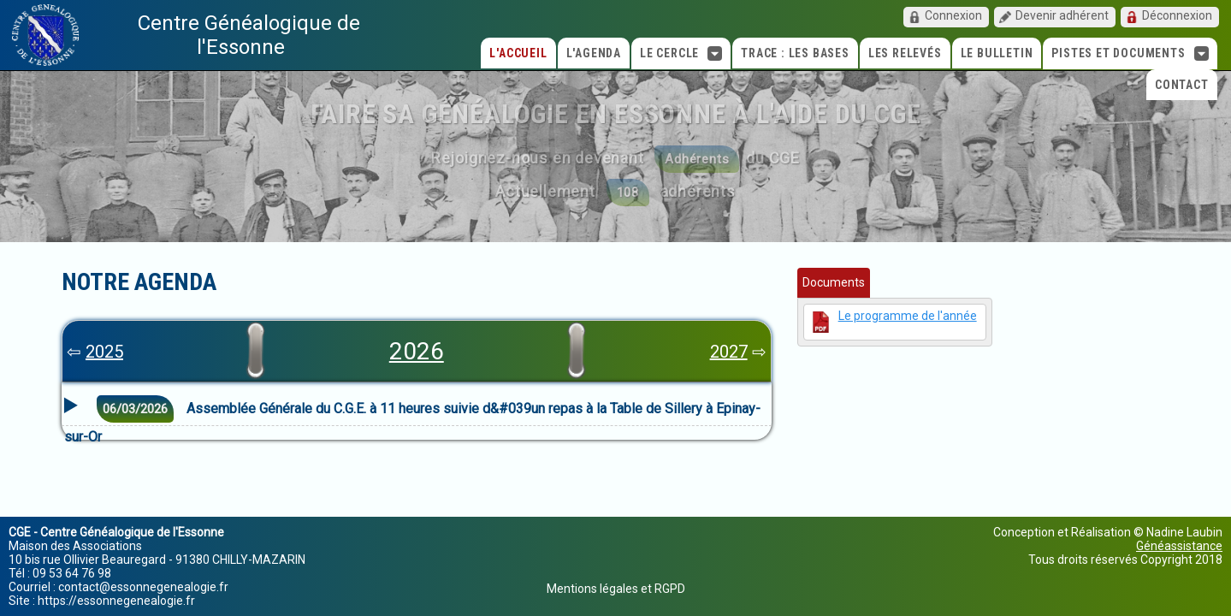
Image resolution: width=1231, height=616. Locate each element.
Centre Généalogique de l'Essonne (249, 35)
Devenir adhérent (1062, 15)
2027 (729, 351)
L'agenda (593, 53)
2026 (416, 351)
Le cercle (681, 53)
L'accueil (518, 53)
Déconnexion (1177, 15)
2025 (104, 351)
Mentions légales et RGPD (616, 588)
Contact (1182, 85)
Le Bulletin (997, 53)
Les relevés (905, 53)
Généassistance (1179, 546)
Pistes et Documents (1129, 53)
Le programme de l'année (907, 316)
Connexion (953, 15)
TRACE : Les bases (795, 53)
